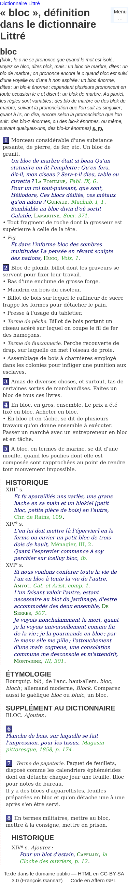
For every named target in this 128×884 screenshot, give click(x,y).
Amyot (21, 586)
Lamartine (46, 216)
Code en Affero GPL (93, 880)
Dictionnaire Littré (20, 3)
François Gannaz (41, 880)
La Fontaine (50, 181)
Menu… (120, 15)
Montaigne (27, 661)
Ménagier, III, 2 (71, 544)
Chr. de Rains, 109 (38, 517)
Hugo (50, 258)
